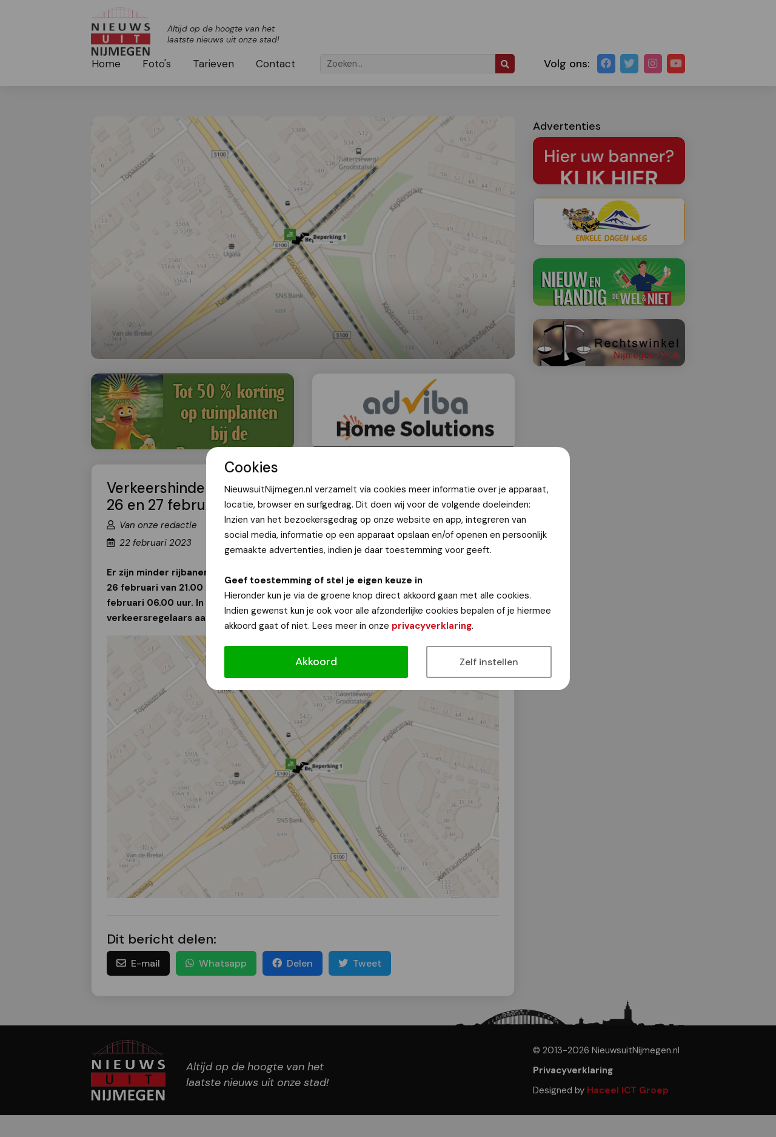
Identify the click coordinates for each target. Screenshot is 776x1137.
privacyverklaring (432, 626)
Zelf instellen (489, 662)
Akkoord (316, 661)
